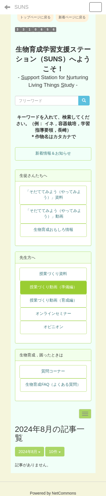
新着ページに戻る (72, 17)
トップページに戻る (35, 17)
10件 (54, 451)
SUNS (21, 7)
